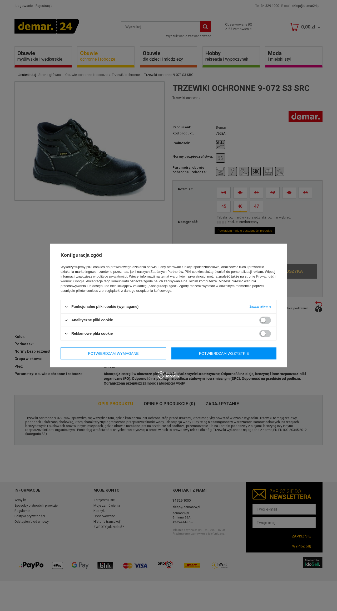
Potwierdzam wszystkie (224, 353)
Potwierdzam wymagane (113, 353)
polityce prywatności (112, 276)
